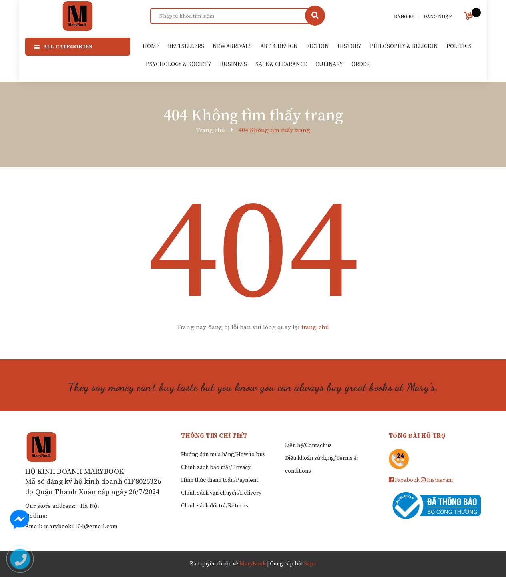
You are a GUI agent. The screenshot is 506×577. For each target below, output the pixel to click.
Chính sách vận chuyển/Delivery (221, 493)
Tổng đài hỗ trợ (417, 436)
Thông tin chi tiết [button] (214, 436)
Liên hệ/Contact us (308, 445)
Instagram (437, 480)
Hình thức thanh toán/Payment (219, 480)
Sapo (310, 563)
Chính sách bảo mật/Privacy (216, 467)
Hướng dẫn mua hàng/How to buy (223, 454)
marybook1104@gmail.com (81, 526)
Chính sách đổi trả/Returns (214, 505)
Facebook (404, 480)
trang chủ (315, 327)
